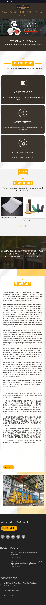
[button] (18, 33)
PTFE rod (21, 220)
